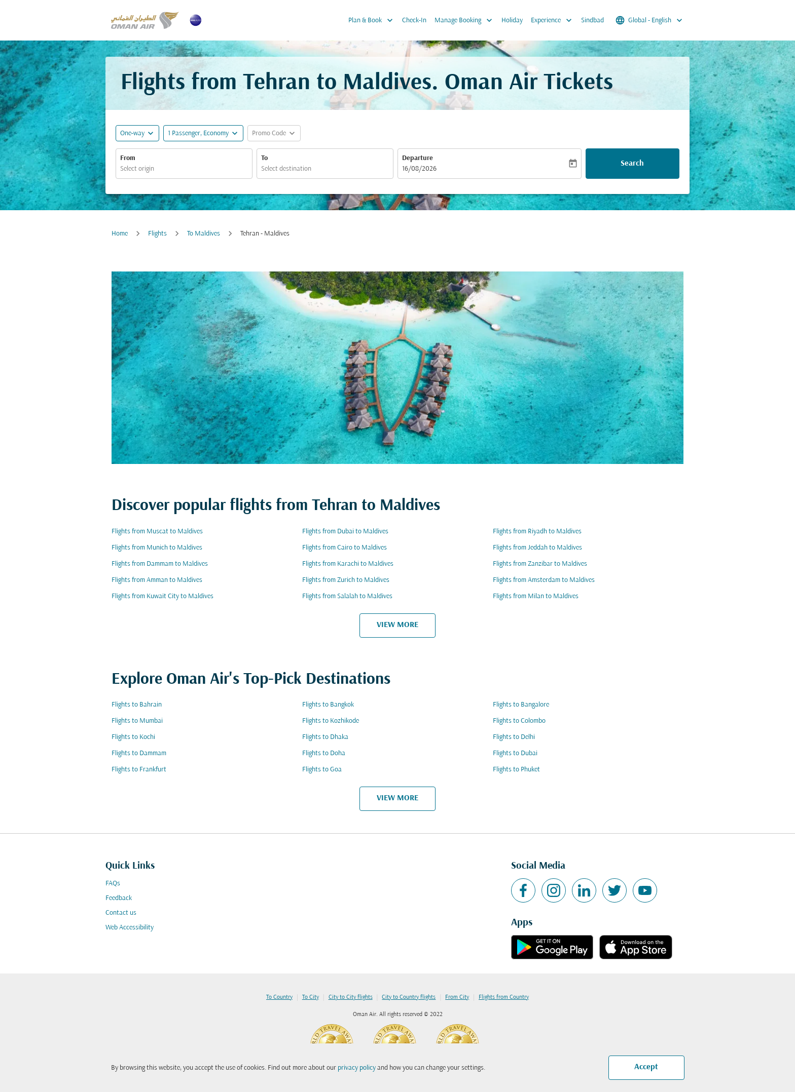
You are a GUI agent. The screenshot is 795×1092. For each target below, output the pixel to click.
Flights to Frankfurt (139, 769)
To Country (279, 997)
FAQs (112, 883)
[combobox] (184, 169)
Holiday (512, 20)
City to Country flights (409, 997)
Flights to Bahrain (137, 705)
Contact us (120, 913)
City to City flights (351, 997)
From (127, 158)
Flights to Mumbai (137, 721)
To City (310, 997)
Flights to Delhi (514, 737)
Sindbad (592, 20)
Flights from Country (504, 997)
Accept (646, 1067)
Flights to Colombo (519, 721)
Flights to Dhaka (325, 737)
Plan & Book (373, 20)
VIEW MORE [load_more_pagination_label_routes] (397, 625)
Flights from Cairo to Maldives (344, 548)
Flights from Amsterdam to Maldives (544, 580)
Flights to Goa (322, 769)
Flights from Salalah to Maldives (347, 596)
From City (457, 997)
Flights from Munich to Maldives (157, 548)
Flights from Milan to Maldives (536, 596)
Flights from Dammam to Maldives (160, 564)
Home (120, 234)
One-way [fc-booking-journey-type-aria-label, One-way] (132, 133)
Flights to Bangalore (521, 705)
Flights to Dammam (139, 753)
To (264, 158)
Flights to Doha (323, 753)
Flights (157, 234)
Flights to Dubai (515, 753)
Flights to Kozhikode (330, 721)
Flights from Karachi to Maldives (347, 564)
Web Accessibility (129, 927)
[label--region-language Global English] (650, 20)
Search (632, 164)
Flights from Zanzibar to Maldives (540, 564)
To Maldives (203, 234)
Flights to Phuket (516, 769)
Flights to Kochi (133, 737)
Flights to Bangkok (328, 705)
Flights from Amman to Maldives (157, 580)
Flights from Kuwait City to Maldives (162, 596)
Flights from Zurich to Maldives (345, 580)
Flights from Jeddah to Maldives (537, 548)
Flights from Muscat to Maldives (157, 531)
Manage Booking (466, 20)
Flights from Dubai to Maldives (345, 531)
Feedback (118, 898)
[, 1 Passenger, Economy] (198, 133)
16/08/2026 (419, 169)
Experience (554, 20)
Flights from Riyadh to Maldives (537, 531)
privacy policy (357, 1068)
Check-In (414, 20)
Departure (417, 158)
